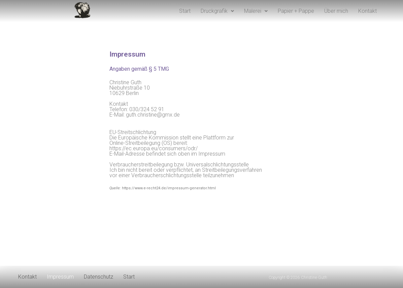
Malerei (256, 11)
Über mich (336, 11)
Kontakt (367, 11)
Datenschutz (98, 277)
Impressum (60, 277)
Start (185, 11)
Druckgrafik (217, 11)
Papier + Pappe (296, 11)
